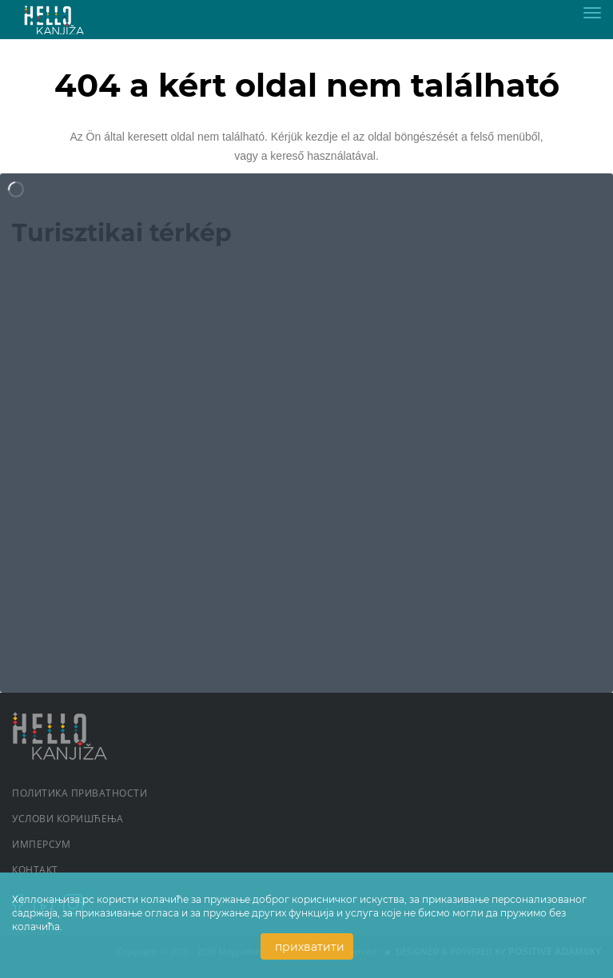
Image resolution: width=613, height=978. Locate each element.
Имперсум (41, 844)
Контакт (35, 870)
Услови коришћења (67, 818)
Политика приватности (79, 793)
